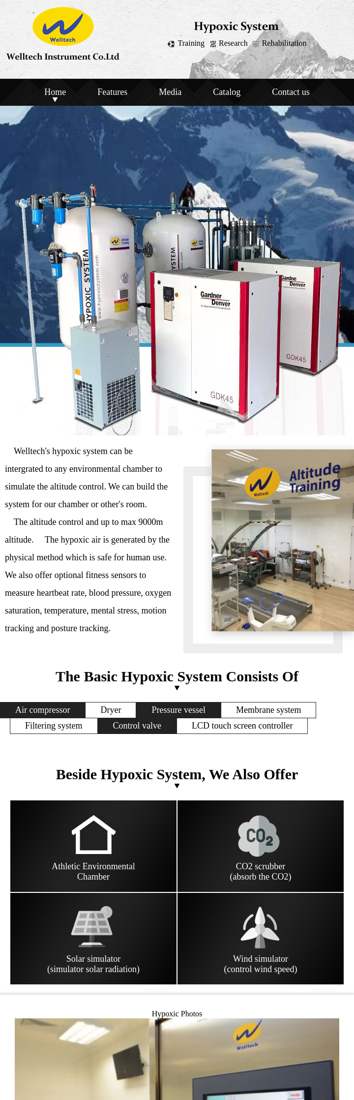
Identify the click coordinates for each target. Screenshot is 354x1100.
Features (112, 92)
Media (170, 92)
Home (55, 92)
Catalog (226, 92)
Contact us (291, 92)
